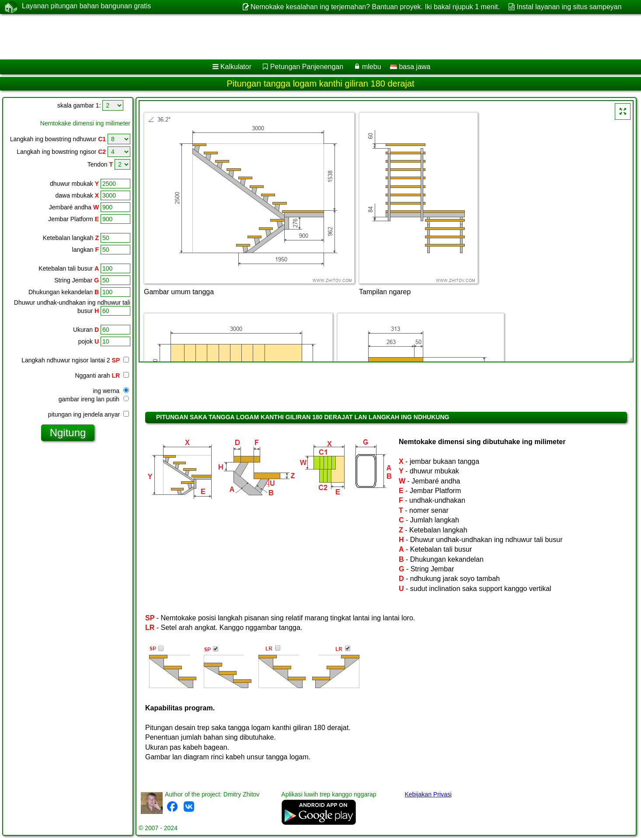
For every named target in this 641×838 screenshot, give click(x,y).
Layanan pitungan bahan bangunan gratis (86, 6)
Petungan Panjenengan (306, 66)
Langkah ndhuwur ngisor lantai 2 (70, 360)
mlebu (371, 66)
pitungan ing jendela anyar (88, 414)
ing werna (111, 390)
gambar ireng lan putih (94, 399)
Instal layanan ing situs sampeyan (569, 6)
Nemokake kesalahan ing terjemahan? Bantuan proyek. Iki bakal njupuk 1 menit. (375, 6)
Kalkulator (235, 66)
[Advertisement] (265, 36)
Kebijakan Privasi (427, 794)
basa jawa (410, 66)
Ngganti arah (102, 375)
